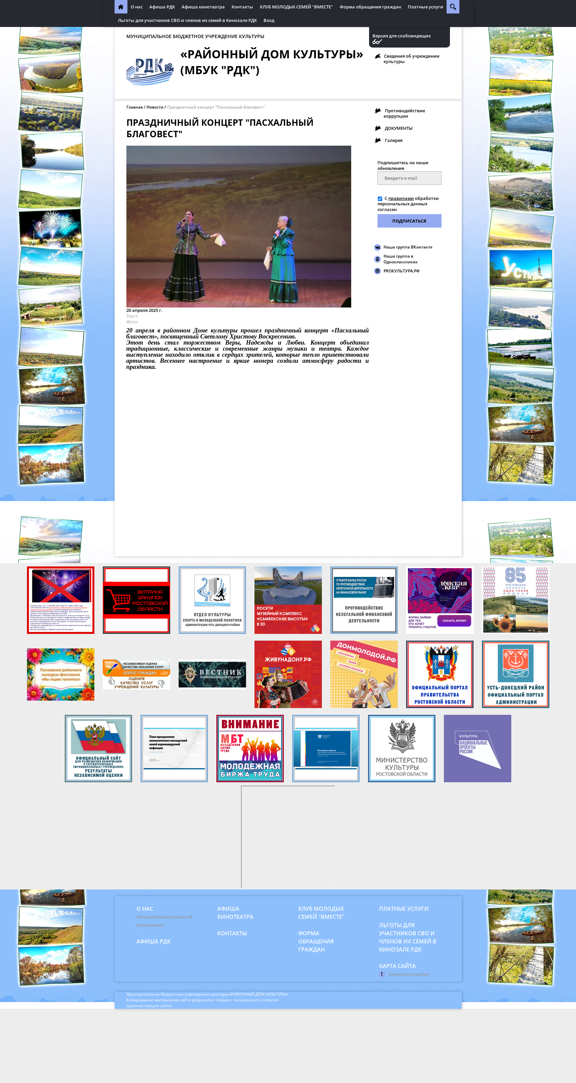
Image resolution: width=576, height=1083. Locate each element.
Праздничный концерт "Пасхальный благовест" (216, 107)
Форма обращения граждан (370, 7)
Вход (269, 20)
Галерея (393, 140)
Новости (155, 107)
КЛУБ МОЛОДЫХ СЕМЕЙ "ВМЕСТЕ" (296, 7)
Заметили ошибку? (409, 974)
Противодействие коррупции (404, 113)
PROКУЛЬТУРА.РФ (402, 270)
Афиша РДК (162, 7)
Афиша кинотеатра (203, 7)
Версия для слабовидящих (401, 36)
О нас (137, 7)
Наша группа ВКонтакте (408, 247)
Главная (134, 107)
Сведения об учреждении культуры (411, 58)
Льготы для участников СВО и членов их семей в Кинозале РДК (187, 20)
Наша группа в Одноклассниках (401, 259)
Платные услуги (425, 7)
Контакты (242, 7)
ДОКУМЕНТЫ (399, 128)
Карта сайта (397, 966)
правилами (401, 198)
